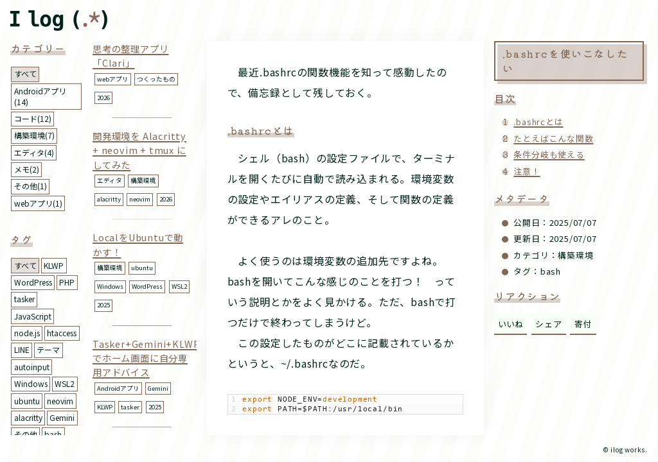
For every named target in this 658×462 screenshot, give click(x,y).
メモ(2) (26, 169)
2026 (103, 97)
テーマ (48, 349)
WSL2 (65, 383)
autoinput (31, 366)
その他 (25, 434)
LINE (22, 349)
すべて (25, 73)
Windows (31, 383)
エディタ (109, 180)
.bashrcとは (538, 122)
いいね (510, 324)
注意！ (526, 171)
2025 (103, 304)
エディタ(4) (34, 152)
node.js (27, 332)
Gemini (62, 417)
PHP (67, 282)
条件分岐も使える (548, 154)
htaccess (61, 332)
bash (53, 434)
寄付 (583, 324)
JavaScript (32, 316)
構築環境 (143, 180)
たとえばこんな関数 (553, 138)
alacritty (28, 417)
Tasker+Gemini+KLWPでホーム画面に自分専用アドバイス (146, 358)
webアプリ (113, 78)
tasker (24, 298)
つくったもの (156, 78)
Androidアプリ (118, 388)
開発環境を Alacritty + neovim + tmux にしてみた (139, 150)
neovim (60, 400)
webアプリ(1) (38, 203)
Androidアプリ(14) (40, 96)
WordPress (33, 282)
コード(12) (32, 118)
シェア (548, 324)
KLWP (54, 265)
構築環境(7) (34, 135)
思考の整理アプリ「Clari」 (130, 55)
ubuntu (27, 400)
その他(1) (30, 185)
